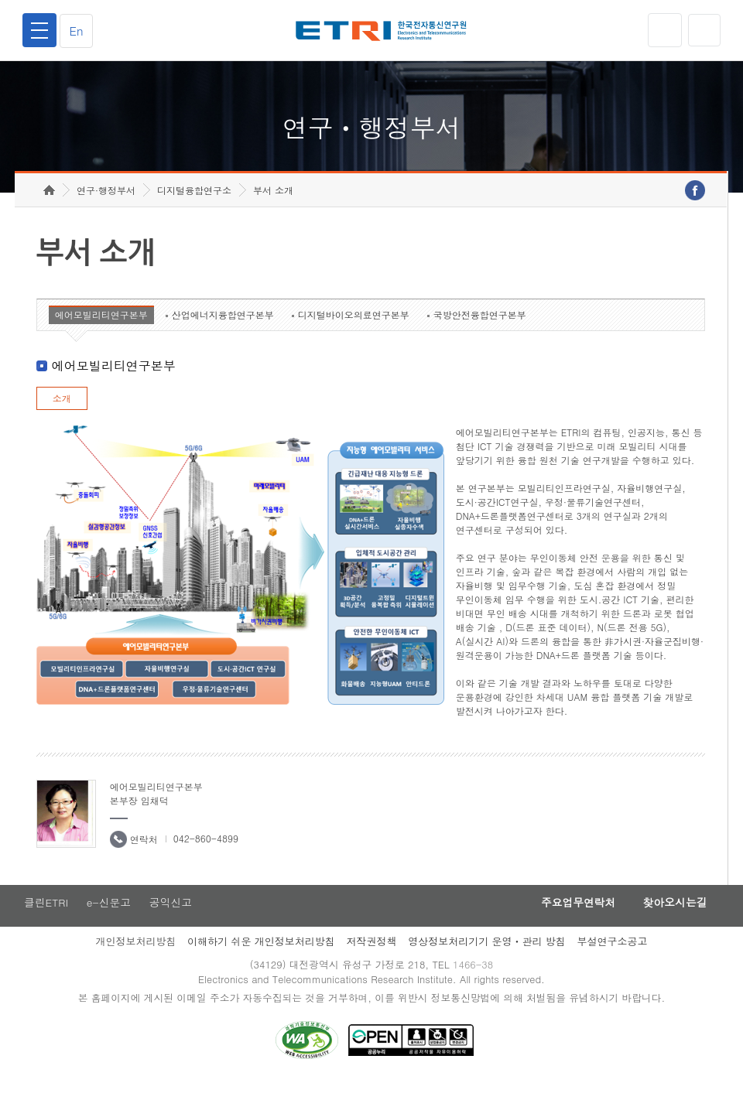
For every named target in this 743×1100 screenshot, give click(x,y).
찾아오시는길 (671, 918)
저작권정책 (371, 957)
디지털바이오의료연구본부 (353, 329)
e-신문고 (109, 918)
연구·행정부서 (106, 205)
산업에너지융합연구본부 (223, 329)
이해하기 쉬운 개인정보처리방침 (261, 957)
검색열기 (704, 30)
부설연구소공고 (612, 957)
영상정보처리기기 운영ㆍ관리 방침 (487, 957)
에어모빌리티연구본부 (101, 329)
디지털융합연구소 (194, 205)
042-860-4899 (205, 853)
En (79, 30)
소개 (62, 413)
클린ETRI (44, 918)
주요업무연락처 (570, 918)
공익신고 (172, 918)
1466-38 (474, 981)
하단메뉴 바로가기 (0, 0)
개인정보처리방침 (135, 957)
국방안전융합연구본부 (479, 329)
